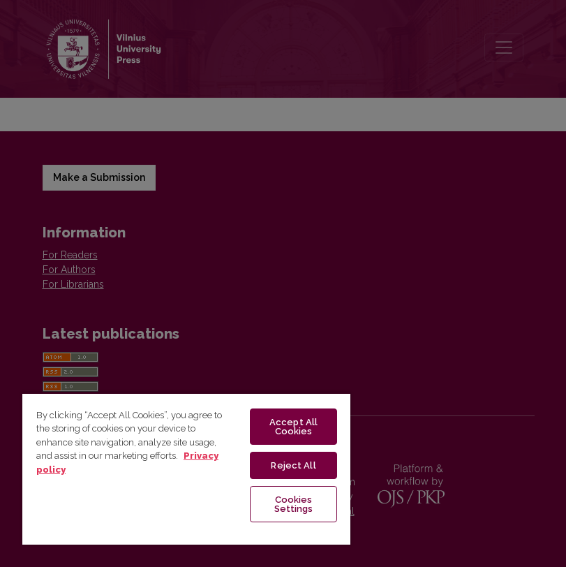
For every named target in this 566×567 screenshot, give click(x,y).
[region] (186, 468)
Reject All (293, 465)
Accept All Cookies (293, 426)
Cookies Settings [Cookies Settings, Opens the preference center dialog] (293, 504)
